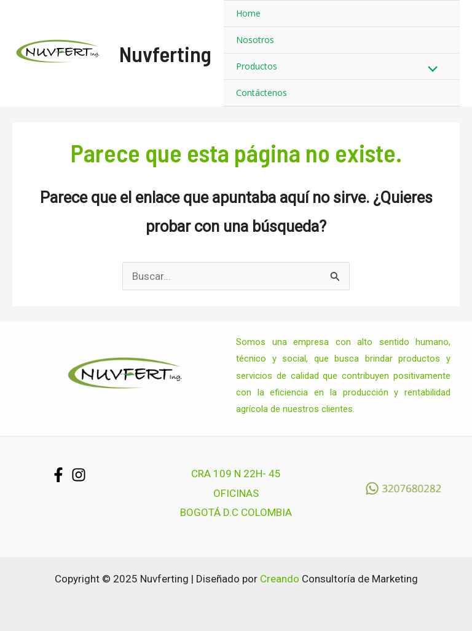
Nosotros (255, 40)
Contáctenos (261, 92)
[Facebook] (58, 474)
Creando (279, 579)
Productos (256, 66)
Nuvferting (165, 53)
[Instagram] (78, 474)
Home (248, 13)
